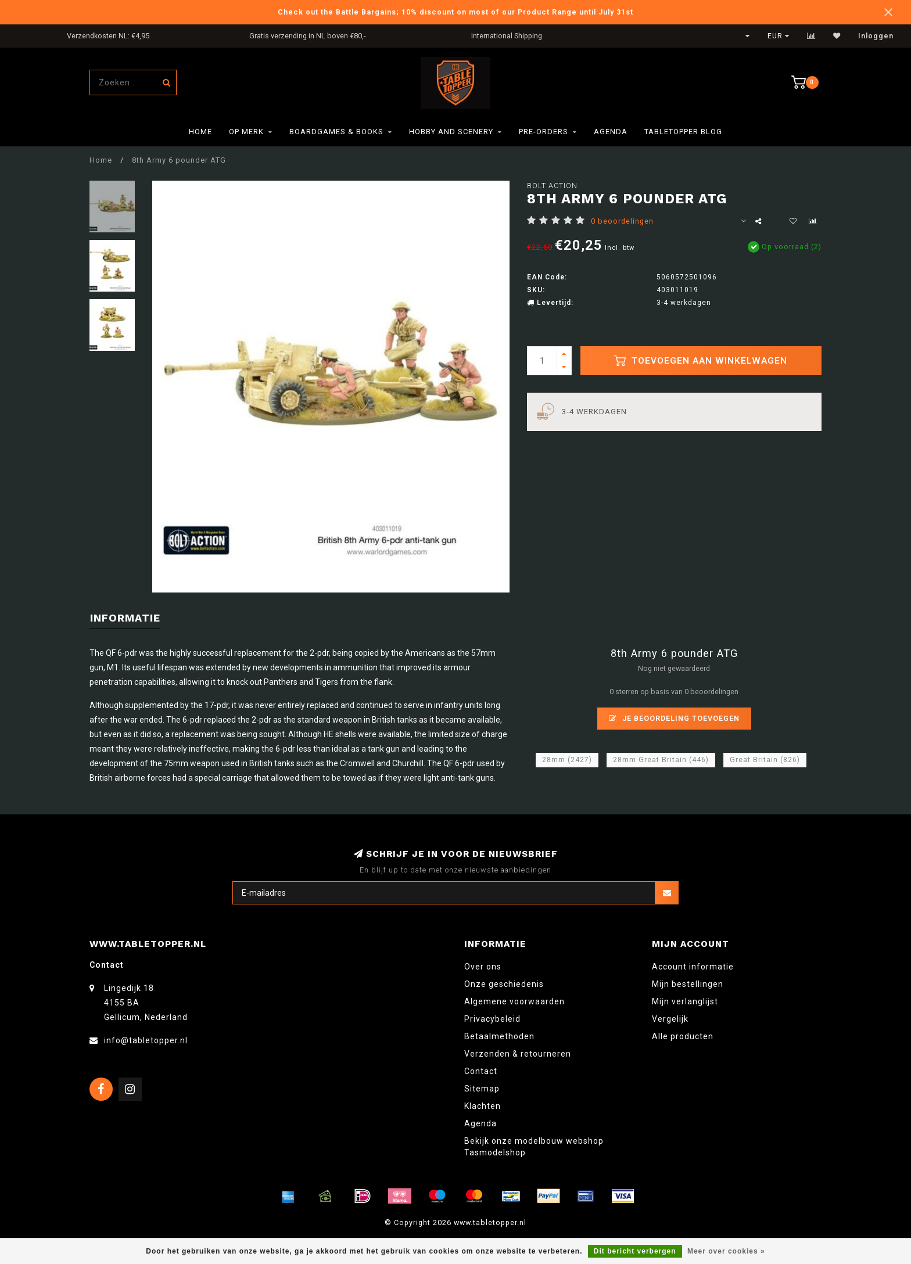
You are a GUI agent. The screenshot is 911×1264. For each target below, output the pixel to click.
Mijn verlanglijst (685, 1001)
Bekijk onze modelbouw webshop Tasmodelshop (534, 1146)
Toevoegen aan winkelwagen (700, 361)
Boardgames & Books (336, 131)
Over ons (482, 966)
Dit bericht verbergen (635, 1251)
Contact (480, 1071)
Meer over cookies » (726, 1251)
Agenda (610, 131)
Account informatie (693, 966)
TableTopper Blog (683, 131)
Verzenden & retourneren (517, 1053)
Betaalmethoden (499, 1036)
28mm (567, 760)
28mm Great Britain (661, 760)
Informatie (125, 618)
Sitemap (482, 1088)
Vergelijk (670, 1019)
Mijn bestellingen (687, 984)
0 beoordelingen (622, 221)
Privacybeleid (492, 1019)
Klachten (482, 1106)
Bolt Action (552, 185)
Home (200, 131)
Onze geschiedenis (504, 984)
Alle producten (682, 1036)
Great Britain (765, 760)
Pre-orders (543, 131)
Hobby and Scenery (451, 131)
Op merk (246, 131)
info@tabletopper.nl (146, 1040)
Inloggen (876, 36)
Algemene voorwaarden (514, 1001)
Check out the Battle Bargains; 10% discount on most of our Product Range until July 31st (455, 12)
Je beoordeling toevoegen (674, 718)
